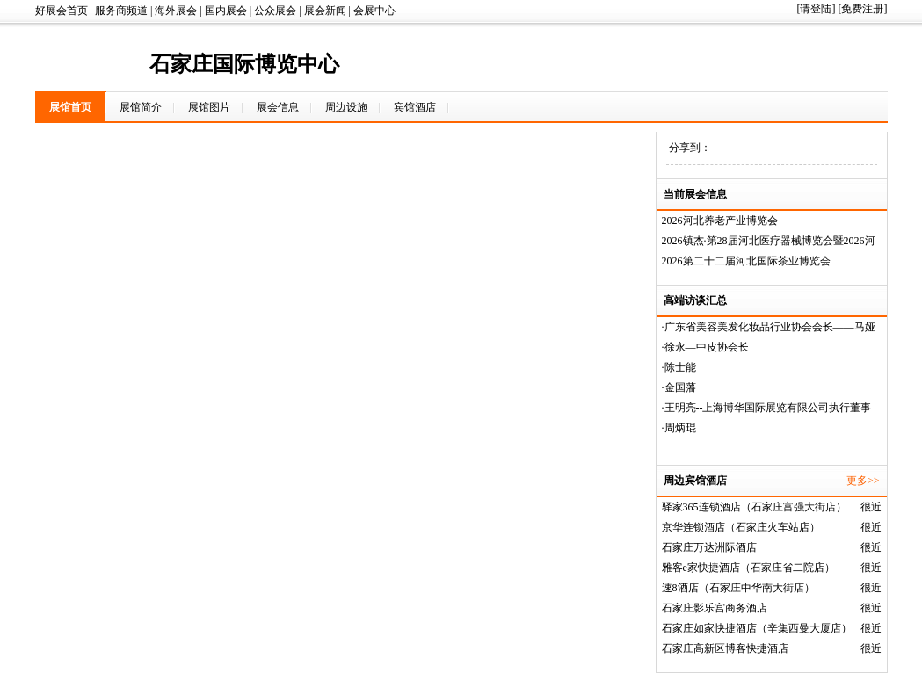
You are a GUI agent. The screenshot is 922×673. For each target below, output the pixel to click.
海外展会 (176, 10)
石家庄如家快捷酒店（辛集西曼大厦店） (757, 628)
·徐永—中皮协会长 (705, 347)
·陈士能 (679, 367)
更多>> (863, 480)
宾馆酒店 (415, 107)
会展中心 (374, 10)
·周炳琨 (679, 428)
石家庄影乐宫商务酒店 (714, 608)
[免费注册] (863, 9)
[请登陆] (816, 9)
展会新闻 (325, 10)
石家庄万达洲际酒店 (709, 547)
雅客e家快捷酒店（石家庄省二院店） (748, 567)
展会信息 (278, 107)
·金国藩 (679, 387)
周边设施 (346, 107)
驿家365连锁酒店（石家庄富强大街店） (754, 507)
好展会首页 (61, 10)
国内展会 (226, 10)
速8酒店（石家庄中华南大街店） (738, 588)
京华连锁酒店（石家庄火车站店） (741, 527)
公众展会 (275, 10)
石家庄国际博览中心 (244, 64)
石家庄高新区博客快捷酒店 (725, 648)
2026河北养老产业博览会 (720, 220)
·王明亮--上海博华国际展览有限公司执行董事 (767, 408)
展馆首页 (70, 107)
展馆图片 (209, 107)
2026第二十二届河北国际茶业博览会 (746, 261)
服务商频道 (121, 10)
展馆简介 (141, 107)
